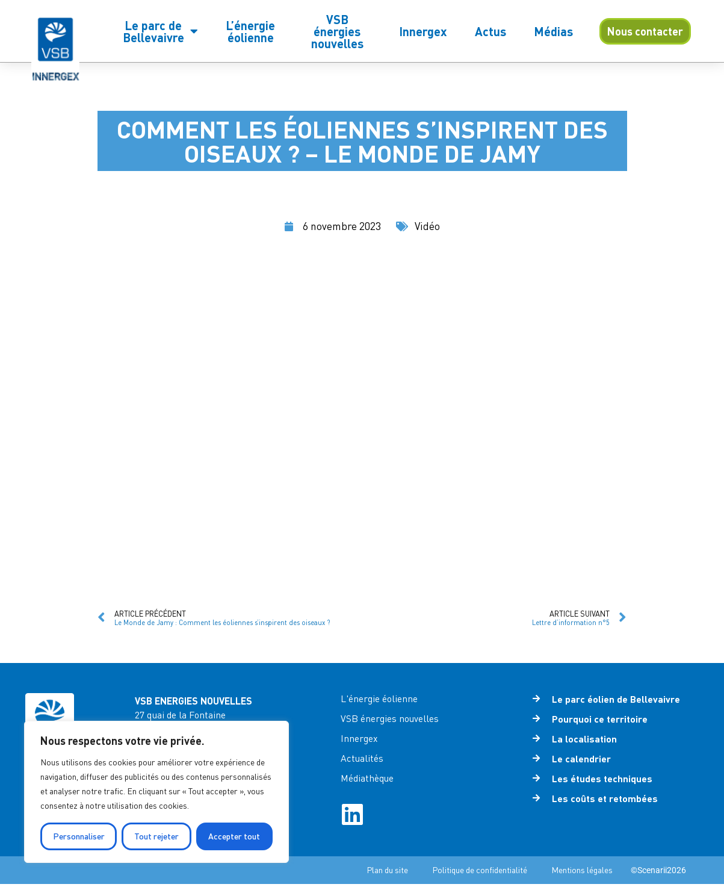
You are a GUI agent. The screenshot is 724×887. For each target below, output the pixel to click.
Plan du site (387, 873)
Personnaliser (79, 836)
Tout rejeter (156, 836)
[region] (156, 792)
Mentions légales (582, 873)
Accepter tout (234, 836)
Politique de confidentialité (479, 873)
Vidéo (428, 225)
